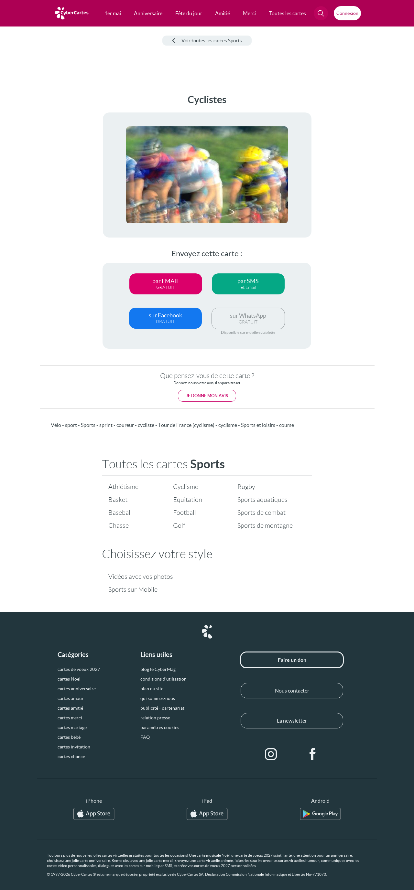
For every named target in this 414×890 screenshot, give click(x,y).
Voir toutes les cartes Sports (207, 40)
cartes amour (71, 698)
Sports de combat (261, 512)
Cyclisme (185, 486)
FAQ (145, 737)
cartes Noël (69, 679)
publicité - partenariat (162, 708)
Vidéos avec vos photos (140, 576)
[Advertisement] (48, 191)
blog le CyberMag (158, 669)
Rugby (246, 486)
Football (184, 512)
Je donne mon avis (207, 395)
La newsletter (292, 721)
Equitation (187, 499)
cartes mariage (72, 727)
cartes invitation (74, 746)
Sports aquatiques (262, 499)
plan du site (151, 688)
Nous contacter (292, 691)
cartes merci (70, 717)
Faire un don (292, 660)
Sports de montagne (265, 525)
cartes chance (71, 756)
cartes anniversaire (77, 688)
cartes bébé (69, 737)
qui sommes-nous (157, 698)
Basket (117, 499)
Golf (179, 525)
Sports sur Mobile (133, 589)
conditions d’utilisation (163, 679)
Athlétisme (123, 486)
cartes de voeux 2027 (79, 669)
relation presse (155, 717)
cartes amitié (70, 708)
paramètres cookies (159, 727)
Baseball (120, 512)
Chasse (118, 525)
